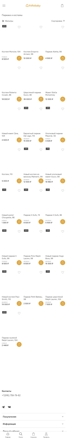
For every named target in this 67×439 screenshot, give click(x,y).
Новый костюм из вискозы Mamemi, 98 (33, 175)
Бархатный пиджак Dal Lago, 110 (32, 134)
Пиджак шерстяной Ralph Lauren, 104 (54, 298)
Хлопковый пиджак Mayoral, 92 (54, 134)
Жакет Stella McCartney (51, 93)
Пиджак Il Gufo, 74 (32, 215)
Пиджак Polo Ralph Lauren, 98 (32, 257)
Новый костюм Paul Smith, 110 (10, 298)
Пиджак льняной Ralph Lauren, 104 (9, 338)
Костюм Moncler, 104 (11, 51)
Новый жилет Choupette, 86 (8, 216)
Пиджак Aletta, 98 (53, 51)
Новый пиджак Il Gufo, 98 (9, 257)
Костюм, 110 (7, 174)
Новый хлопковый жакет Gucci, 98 (53, 175)
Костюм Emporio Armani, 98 (31, 52)
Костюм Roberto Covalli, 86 (9, 93)
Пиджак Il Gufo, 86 (53, 215)
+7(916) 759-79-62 (11, 395)
